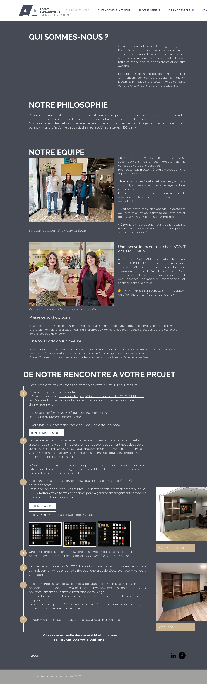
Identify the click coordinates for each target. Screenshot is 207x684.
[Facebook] (182, 655)
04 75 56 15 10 (61, 412)
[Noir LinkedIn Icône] (173, 655)
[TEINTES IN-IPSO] (42, 514)
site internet (71, 425)
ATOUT (44, 9)
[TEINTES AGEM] (42, 505)
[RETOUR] (33, 655)
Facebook (113, 425)
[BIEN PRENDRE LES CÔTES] (46, 432)
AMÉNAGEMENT (50, 12)
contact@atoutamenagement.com (55, 416)
